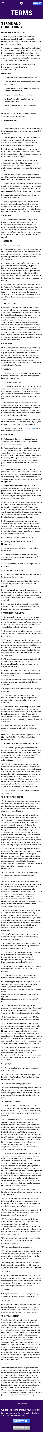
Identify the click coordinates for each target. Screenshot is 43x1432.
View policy (21, 1427)
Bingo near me (21, 1403)
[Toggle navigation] (2, 3)
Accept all (21, 1421)
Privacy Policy (30, 428)
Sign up (37, 3)
